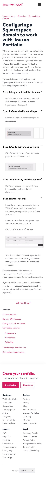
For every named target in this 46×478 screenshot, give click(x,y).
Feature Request (9, 447)
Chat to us (28, 385)
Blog (25, 406)
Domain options (9, 314)
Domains (6, 309)
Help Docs (6, 436)
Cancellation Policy (31, 450)
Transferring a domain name (14, 347)
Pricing (26, 402)
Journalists (7, 402)
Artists (5, 413)
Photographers (8, 409)
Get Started (11, 385)
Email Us (6, 440)
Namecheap (10, 338)
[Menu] (41, 2)
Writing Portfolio (9, 399)
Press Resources (29, 409)
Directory (27, 416)
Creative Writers (9, 420)
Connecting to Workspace (13, 352)
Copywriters (7, 406)
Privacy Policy (29, 440)
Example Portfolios (31, 413)
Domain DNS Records (11, 319)
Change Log (7, 450)
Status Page (7, 457)
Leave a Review (8, 454)
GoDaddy (9, 342)
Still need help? (23, 302)
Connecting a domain (11, 328)
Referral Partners (30, 423)
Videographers (8, 423)
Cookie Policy (29, 447)
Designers (6, 416)
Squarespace (10, 333)
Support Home (8, 16)
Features (26, 399)
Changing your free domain (13, 323)
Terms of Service (30, 436)
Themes (26, 420)
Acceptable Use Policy (32, 443)
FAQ (4, 433)
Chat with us (7, 443)
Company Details (30, 433)
